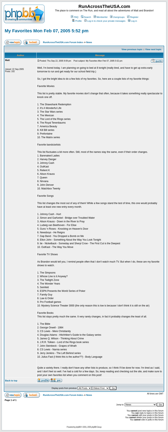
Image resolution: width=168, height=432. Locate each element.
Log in (132, 21)
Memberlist (101, 17)
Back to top (11, 380)
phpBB (78, 427)
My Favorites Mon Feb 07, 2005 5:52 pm (46, 30)
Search (86, 17)
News (89, 42)
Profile (77, 21)
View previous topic (131, 49)
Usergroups (117, 17)
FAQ (74, 17)
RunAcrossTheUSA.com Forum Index (63, 42)
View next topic (153, 49)
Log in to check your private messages (104, 21)
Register (133, 17)
